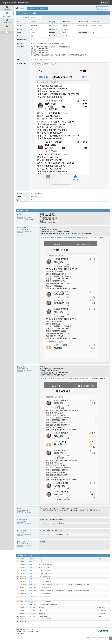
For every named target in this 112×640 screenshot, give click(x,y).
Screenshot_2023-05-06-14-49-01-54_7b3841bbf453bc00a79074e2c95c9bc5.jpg (68, 237)
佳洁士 (33, 29)
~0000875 (29, 371)
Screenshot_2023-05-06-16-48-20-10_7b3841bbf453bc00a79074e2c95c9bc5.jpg (68, 379)
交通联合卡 (34, 60)
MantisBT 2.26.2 (29, 629)
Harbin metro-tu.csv (49, 523)
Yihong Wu (66, 29)
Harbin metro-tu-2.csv (50, 534)
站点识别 (47, 60)
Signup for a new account (39, 8)
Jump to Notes (22, 17)
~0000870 (29, 218)
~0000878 (29, 534)
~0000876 (29, 512)
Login (29, 8)
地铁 (41, 60)
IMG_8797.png (38, 64)
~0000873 (29, 231)
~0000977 (29, 546)
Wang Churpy (22, 228)
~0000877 (29, 523)
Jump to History (35, 17)
